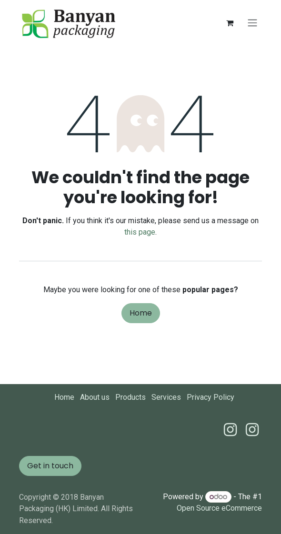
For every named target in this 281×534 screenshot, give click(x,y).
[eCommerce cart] (229, 22)
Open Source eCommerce (219, 508)
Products (130, 397)
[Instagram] (252, 429)
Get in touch (50, 465)
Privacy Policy (210, 397)
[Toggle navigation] (252, 23)
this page (139, 232)
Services (166, 397)
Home (141, 312)
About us (95, 397)
